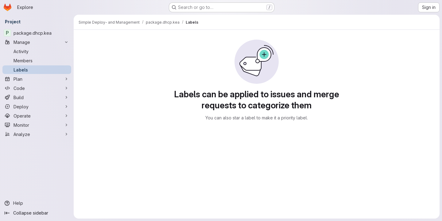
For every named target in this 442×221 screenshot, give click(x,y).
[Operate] (36, 115)
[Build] (36, 97)
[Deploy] (36, 106)
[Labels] (36, 69)
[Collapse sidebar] (36, 213)
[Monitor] (36, 125)
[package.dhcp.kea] (36, 33)
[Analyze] (36, 134)
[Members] (36, 60)
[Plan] (36, 79)
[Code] (36, 88)
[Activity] (36, 51)
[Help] (36, 203)
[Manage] (36, 42)
